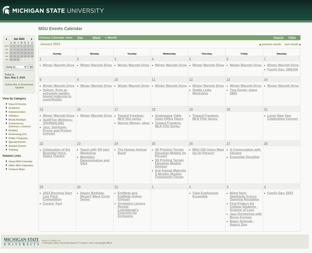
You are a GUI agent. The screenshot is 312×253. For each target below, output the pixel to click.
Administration (17, 112)
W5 (6, 59)
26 (25, 56)
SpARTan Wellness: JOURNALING (58, 121)
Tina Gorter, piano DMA (243, 91)
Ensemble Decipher (245, 157)
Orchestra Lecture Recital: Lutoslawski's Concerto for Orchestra (131, 210)
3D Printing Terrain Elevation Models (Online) (169, 163)
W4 (6, 56)
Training (13, 149)
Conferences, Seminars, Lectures (20, 125)
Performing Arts (18, 134)
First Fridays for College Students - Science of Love (244, 207)
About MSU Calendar (20, 161)
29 (11, 59)
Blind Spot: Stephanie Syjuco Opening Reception (244, 196)
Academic (14, 108)
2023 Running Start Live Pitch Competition (57, 196)
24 (18, 56)
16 (15, 53)
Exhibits (13, 130)
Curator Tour (52, 203)
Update (19, 87)
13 (28, 49)
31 (18, 59)
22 (11, 56)
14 (32, 49)
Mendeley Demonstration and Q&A (94, 160)
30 (15, 59)
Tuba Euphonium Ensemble (205, 194)
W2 (6, 49)
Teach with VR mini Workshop (94, 151)
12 (25, 49)
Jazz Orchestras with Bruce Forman (246, 215)
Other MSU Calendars (21, 165)
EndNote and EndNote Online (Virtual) (130, 196)
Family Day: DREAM (282, 69)
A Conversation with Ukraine (245, 151)
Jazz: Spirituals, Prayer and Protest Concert (57, 130)
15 (11, 53)
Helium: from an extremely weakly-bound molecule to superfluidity (57, 94)
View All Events (17, 104)
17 (18, 53)
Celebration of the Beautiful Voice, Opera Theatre (56, 153)
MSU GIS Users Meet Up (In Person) (208, 151)
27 (28, 56)
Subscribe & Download (19, 84)
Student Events (17, 146)
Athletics (14, 115)
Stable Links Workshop (201, 91)
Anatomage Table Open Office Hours (169, 117)
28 (32, 56)
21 (32, 53)
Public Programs (18, 138)
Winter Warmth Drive (58, 65)
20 (28, 53)
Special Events (17, 142)
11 (21, 49)
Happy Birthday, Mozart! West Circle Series (95, 196)
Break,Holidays (17, 119)
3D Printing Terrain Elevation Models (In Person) (170, 153)
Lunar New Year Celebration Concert (282, 117)
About (45, 240)
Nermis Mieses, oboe (134, 123)
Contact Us (55, 240)
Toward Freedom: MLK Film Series (168, 124)
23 (15, 56)
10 (18, 49)
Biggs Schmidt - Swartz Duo (242, 222)
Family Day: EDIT (280, 193)
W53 (7, 46)
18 (21, 53)
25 (21, 56)
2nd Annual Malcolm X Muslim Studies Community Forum (170, 174)
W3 (6, 53)
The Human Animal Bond (132, 151)
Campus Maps (17, 169)
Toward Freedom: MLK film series (131, 117)
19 (25, 53)
